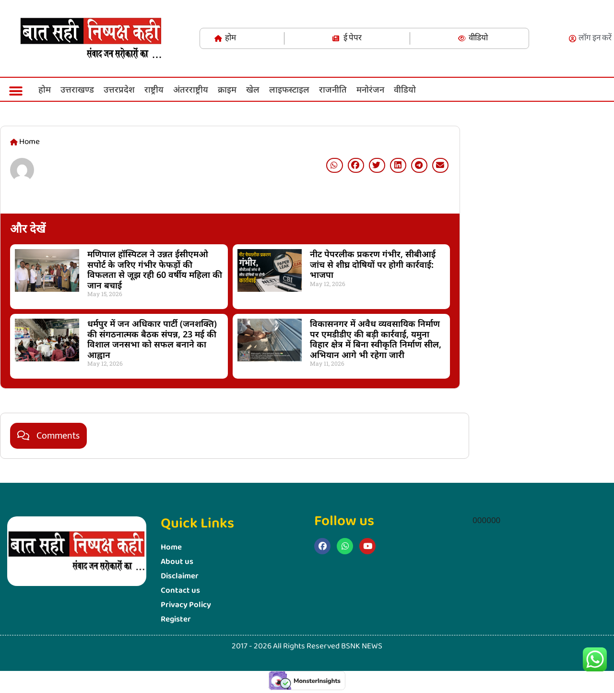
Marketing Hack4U (472, 359)
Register (176, 619)
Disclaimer (180, 576)
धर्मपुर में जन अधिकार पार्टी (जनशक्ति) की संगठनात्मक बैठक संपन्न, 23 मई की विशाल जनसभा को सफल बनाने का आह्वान (152, 339)
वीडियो (405, 89)
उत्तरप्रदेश (119, 89)
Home (171, 547)
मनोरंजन (370, 89)
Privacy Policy (186, 604)
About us (177, 561)
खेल (253, 89)
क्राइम (227, 89)
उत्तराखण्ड (77, 89)
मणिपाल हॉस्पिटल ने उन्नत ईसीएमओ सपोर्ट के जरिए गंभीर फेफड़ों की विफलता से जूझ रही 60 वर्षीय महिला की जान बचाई (154, 269)
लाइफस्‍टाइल (289, 89)
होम (44, 89)
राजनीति (333, 89)
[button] (15, 91)
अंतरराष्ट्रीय (190, 89)
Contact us (180, 590)
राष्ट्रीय (154, 89)
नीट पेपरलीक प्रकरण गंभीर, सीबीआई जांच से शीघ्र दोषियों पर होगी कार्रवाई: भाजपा (373, 264)
